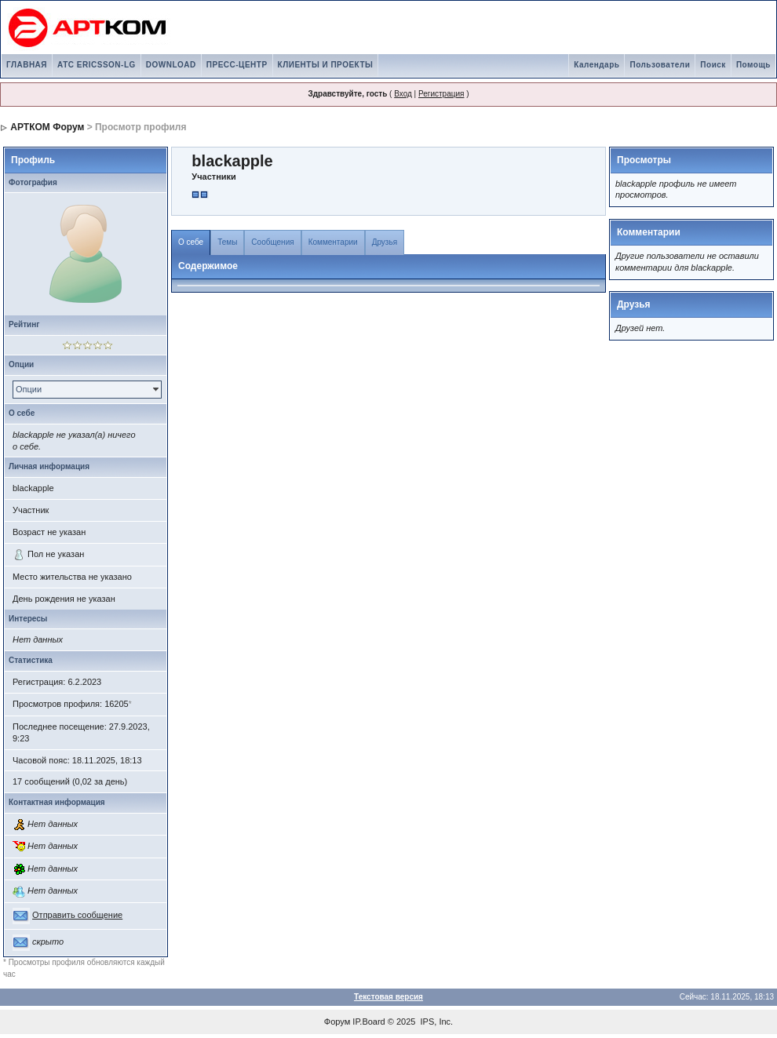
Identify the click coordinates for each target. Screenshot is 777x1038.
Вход (403, 93)
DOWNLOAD (171, 64)
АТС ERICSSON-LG (96, 64)
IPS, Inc (436, 1021)
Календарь (596, 64)
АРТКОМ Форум (47, 127)
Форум (337, 1021)
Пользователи (659, 64)
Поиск (713, 64)
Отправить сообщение (77, 915)
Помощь (753, 64)
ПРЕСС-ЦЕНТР (237, 64)
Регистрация (441, 93)
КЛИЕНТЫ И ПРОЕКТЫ (326, 64)
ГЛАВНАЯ (26, 64)
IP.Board (368, 1021)
